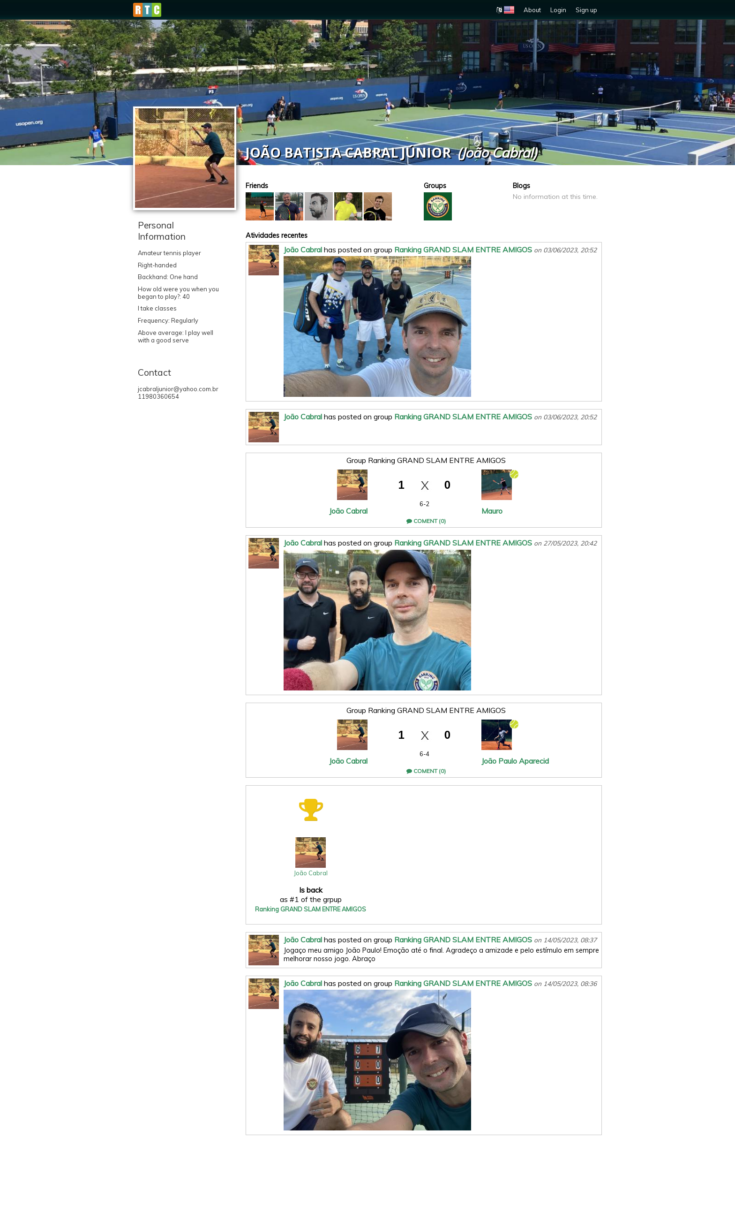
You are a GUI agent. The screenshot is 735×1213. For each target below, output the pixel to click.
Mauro (491, 511)
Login (558, 10)
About (532, 10)
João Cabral (303, 249)
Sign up (586, 10)
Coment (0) (426, 520)
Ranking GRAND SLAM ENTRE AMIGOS (463, 249)
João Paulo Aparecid (515, 761)
